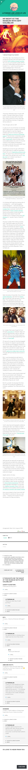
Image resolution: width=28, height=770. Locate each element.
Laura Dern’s (10, 331)
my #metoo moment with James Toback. (14, 489)
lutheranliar (9, 599)
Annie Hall (9, 139)
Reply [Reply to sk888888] (5, 721)
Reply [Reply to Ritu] (5, 629)
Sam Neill (11, 338)
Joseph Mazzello (7, 296)
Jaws (21, 226)
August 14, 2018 (8, 555)
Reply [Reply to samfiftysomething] (5, 595)
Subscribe (21, 766)
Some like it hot (7, 570)
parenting (6, 562)
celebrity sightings (16, 557)
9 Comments (7, 564)
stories (17, 562)
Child (22, 557)
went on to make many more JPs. (15, 351)
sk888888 (6, 709)
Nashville (15, 560)
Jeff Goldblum (18, 558)
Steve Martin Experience (11, 483)
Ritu (4, 617)
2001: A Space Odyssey (17, 210)
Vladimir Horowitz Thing (11, 486)
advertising (7, 557)
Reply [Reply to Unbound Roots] (5, 678)
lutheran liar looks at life (14, 13)
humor (12, 558)
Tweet (5, 537)
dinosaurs (7, 558)
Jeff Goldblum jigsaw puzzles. (16, 61)
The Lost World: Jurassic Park (15, 563)
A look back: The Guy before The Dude (20, 571)
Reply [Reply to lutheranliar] (8, 611)
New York (21, 560)
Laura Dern (14, 559)
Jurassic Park (6, 209)
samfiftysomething (9, 584)
